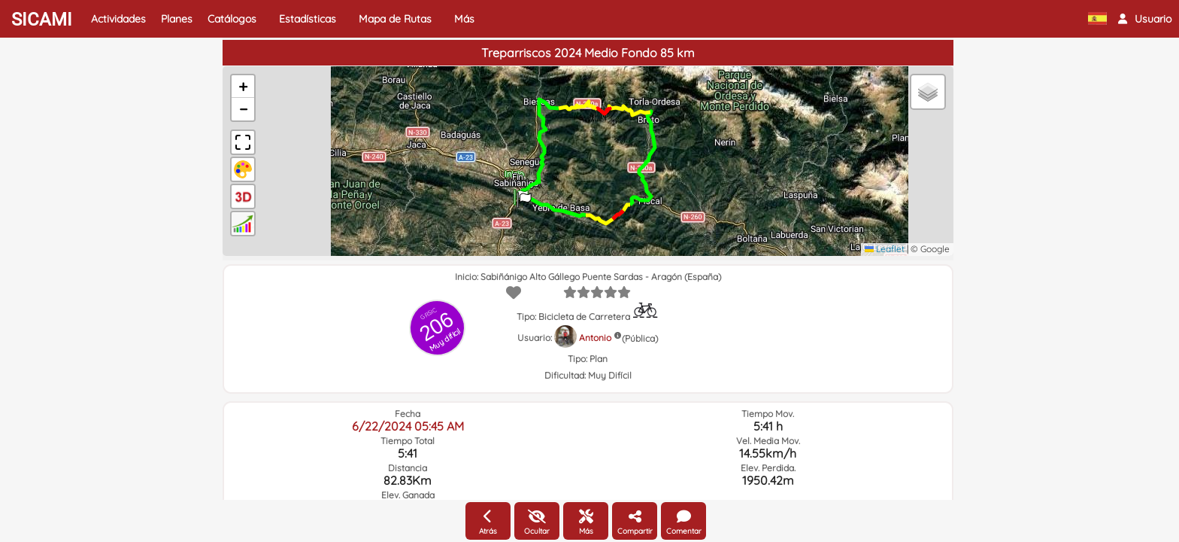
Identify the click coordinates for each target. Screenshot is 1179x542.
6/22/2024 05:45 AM (408, 426)
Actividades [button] (118, 19)
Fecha (407, 413)
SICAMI (41, 19)
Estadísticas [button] (307, 19)
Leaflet (885, 248)
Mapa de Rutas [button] (395, 19)
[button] (1144, 19)
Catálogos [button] (232, 19)
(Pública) (640, 338)
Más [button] (464, 19)
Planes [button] (176, 19)
